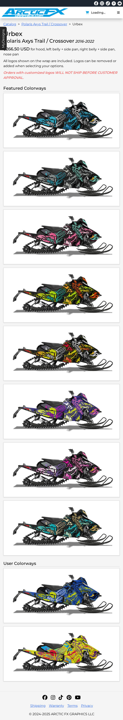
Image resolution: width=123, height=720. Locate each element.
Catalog (9, 24)
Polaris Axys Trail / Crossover (44, 24)
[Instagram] (53, 697)
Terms (72, 706)
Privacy (87, 706)
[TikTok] (61, 697)
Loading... (95, 12)
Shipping (38, 706)
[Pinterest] (69, 697)
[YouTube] (78, 697)
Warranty (56, 706)
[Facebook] (44, 697)
